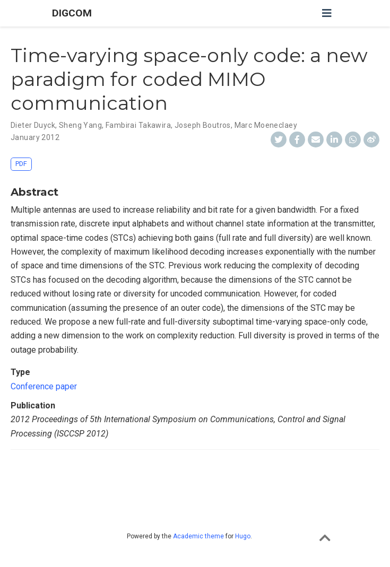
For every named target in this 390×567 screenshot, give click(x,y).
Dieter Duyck (33, 125)
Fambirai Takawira (138, 125)
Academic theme (198, 536)
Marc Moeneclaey (266, 125)
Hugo (242, 536)
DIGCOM (72, 13)
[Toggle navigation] (327, 13)
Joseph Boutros (203, 125)
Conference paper (44, 386)
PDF (21, 164)
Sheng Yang (80, 125)
